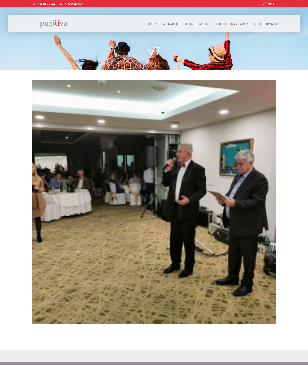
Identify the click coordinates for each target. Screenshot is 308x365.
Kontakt (271, 24)
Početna (152, 24)
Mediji (257, 24)
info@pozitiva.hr (73, 3)
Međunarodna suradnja (231, 24)
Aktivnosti (170, 24)
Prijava (268, 3)
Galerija (204, 24)
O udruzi (188, 24)
